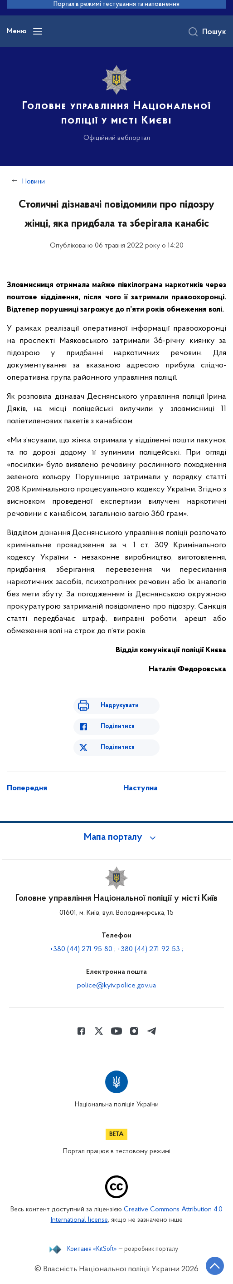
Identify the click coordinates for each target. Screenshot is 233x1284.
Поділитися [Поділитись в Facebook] (118, 726)
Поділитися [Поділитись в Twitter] (118, 747)
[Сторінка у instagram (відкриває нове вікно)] (134, 1031)
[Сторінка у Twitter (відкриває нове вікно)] (98, 1031)
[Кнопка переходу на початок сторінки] (215, 1266)
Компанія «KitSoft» (92, 1249)
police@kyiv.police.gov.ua (116, 985)
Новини (33, 181)
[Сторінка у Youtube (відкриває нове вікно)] (116, 1031)
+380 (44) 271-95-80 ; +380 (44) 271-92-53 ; (116, 949)
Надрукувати (120, 705)
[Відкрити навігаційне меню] (37, 31)
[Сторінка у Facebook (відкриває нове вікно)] (81, 1031)
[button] (116, 837)
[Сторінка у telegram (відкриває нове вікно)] (151, 1031)
